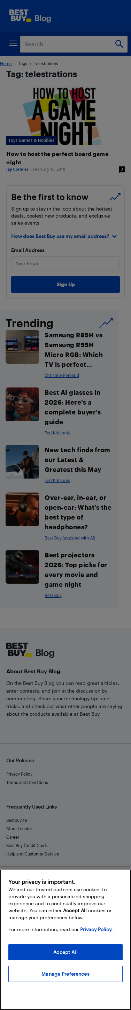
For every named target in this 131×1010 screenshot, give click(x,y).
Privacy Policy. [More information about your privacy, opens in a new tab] (96, 929)
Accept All (65, 952)
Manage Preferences (65, 974)
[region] (65, 939)
